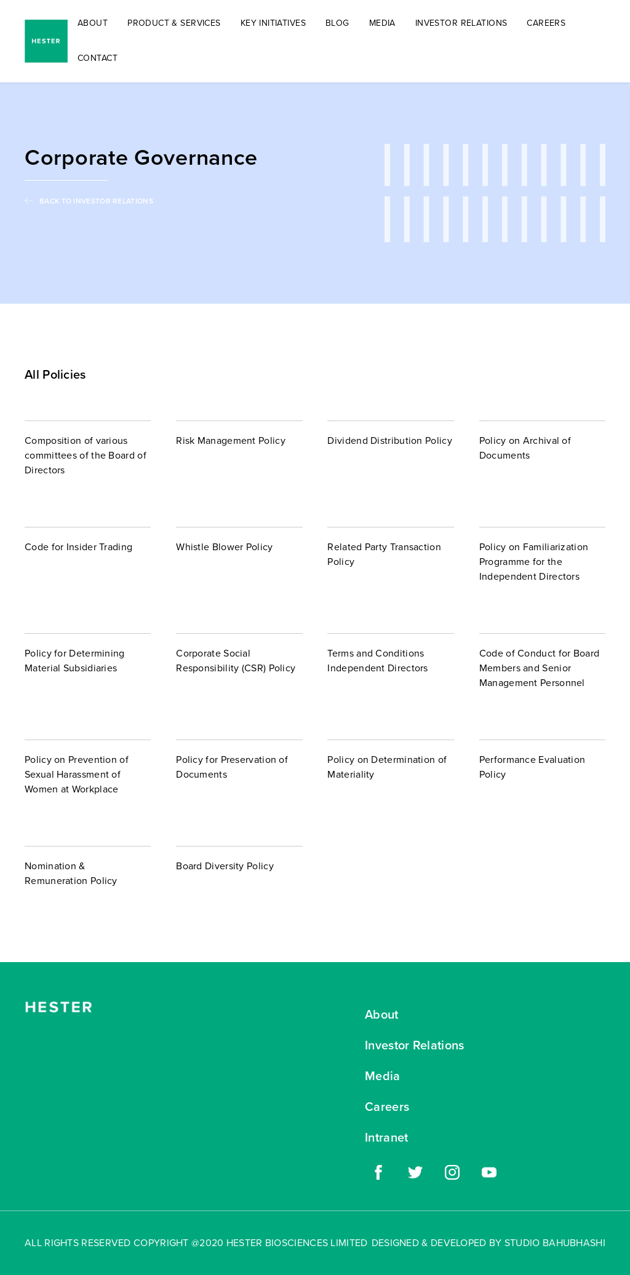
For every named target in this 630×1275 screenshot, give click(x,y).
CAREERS (546, 23)
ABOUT (93, 23)
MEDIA (382, 23)
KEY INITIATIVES (273, 23)
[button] (174, 23)
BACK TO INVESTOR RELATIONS (96, 201)
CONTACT (98, 58)
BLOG (337, 23)
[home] (46, 41)
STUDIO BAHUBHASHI (554, 1243)
